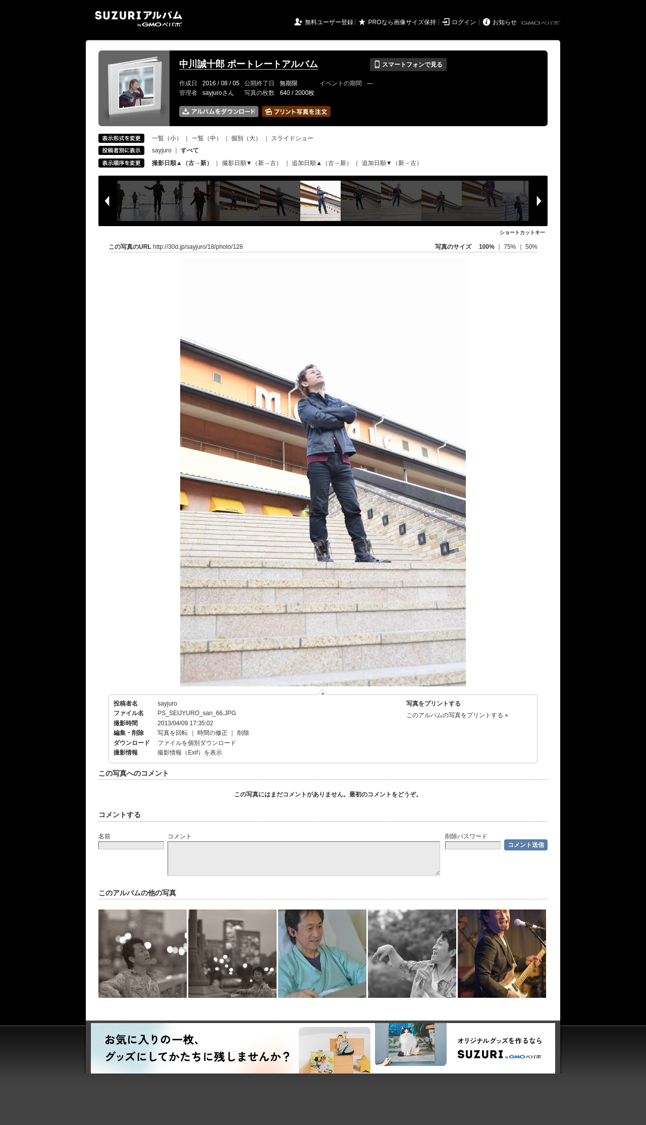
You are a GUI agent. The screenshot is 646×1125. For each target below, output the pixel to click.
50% (531, 246)
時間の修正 (212, 732)
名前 (104, 836)
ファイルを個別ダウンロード (196, 742)
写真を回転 (172, 732)
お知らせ (505, 22)
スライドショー (292, 138)
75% (510, 246)
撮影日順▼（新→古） (252, 163)
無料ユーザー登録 (329, 22)
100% (486, 246)
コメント (180, 836)
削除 (243, 732)
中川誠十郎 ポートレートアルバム (248, 64)
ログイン (464, 22)
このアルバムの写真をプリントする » (457, 715)
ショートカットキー (522, 232)
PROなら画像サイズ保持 (402, 22)
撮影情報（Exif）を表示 (189, 752)
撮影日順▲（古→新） (182, 163)
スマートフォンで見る (408, 64)
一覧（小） (167, 138)
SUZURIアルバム (138, 19)
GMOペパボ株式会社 (541, 23)
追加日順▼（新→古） (392, 163)
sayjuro (162, 150)
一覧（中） (207, 138)
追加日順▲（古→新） (322, 163)
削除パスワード (466, 836)
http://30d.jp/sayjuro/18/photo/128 (198, 246)
